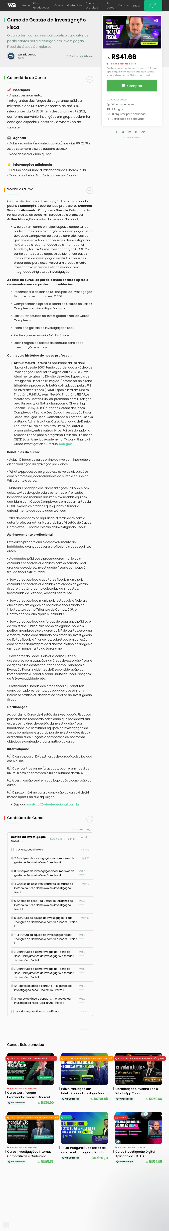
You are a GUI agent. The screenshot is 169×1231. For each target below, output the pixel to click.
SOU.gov (65, 444)
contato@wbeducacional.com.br (53, 804)
